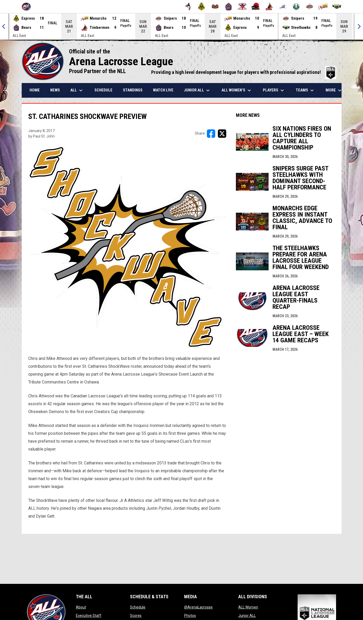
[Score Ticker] (181, 26)
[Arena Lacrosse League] (28, 6)
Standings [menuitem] (133, 90)
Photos (190, 615)
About (81, 607)
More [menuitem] (334, 90)
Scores (135, 615)
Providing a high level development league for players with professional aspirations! (243, 72)
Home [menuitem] (35, 90)
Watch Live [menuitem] (163, 90)
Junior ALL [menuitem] (197, 90)
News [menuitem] (55, 90)
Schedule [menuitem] (103, 90)
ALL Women (248, 607)
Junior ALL (247, 615)
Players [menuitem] (274, 90)
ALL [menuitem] (77, 90)
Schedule (137, 607)
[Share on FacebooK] (211, 133)
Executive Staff (88, 615)
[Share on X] (222, 133)
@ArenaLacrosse (198, 607)
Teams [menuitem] (305, 90)
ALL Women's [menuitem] (237, 90)
